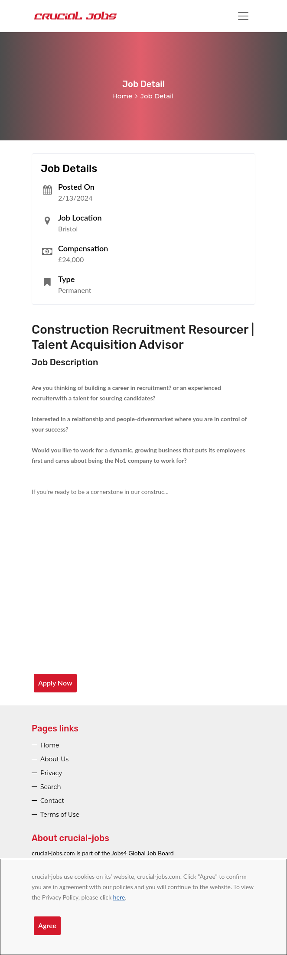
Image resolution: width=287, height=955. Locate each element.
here (119, 897)
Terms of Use (59, 815)
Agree (47, 925)
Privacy (51, 773)
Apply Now (55, 683)
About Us (54, 759)
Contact (52, 801)
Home (122, 96)
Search (50, 787)
